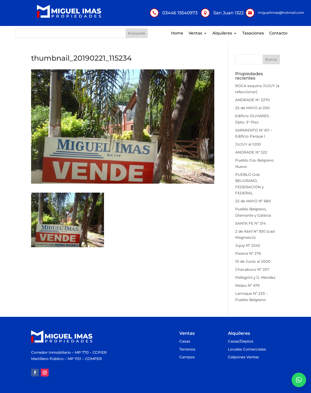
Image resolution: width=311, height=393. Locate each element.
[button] (299, 380)
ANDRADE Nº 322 (251, 152)
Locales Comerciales (247, 349)
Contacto (278, 33)
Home (177, 33)
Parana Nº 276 (248, 253)
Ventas (195, 33)
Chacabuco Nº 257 (252, 269)
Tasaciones (253, 33)
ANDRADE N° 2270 (252, 100)
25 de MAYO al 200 (252, 108)
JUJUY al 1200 (248, 144)
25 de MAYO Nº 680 (253, 201)
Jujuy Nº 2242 (247, 245)
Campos (187, 357)
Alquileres (222, 33)
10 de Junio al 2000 (252, 261)
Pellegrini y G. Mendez (255, 277)
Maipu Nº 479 (247, 285)
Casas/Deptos (240, 341)
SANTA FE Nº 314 (250, 223)
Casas (184, 341)
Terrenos (187, 349)
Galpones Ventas (243, 357)
